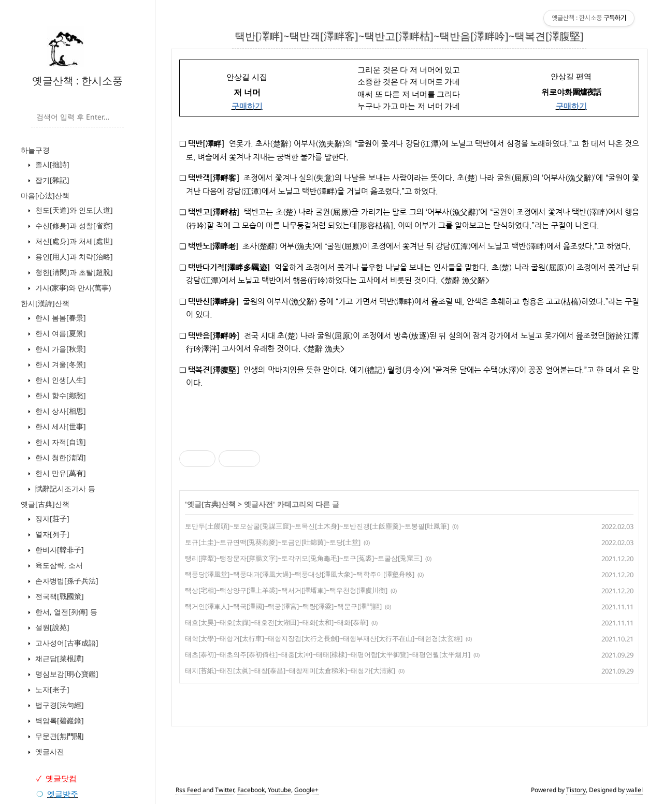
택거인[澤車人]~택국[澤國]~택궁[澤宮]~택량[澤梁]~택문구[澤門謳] (283, 606)
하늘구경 (35, 150)
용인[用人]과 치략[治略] (73, 256)
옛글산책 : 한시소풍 (77, 80)
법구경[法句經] (58, 705)
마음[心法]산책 (45, 195)
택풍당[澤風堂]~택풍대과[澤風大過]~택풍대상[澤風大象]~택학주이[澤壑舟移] (299, 574)
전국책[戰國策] (58, 596)
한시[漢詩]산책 (45, 303)
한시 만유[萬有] (59, 473)
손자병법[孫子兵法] (65, 581)
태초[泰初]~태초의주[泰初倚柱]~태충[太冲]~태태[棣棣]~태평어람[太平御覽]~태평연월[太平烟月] (327, 654)
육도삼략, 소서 (58, 565)
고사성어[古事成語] (65, 643)
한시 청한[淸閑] (59, 457)
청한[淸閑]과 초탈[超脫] (73, 272)
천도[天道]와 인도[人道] (73, 210)
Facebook (251, 789)
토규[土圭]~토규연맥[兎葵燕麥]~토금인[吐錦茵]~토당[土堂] (273, 542)
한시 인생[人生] (59, 380)
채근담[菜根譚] (58, 658)
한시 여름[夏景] (59, 333)
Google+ (306, 789)
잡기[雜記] (51, 180)
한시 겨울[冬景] (59, 364)
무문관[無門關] (58, 736)
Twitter (224, 789)
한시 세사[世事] (59, 426)
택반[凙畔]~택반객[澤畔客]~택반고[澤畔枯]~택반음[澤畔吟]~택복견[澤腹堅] (409, 36)
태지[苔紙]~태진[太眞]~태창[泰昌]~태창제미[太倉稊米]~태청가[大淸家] (290, 670)
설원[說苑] (51, 627)
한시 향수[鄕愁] (59, 395)
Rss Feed (188, 789)
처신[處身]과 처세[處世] (73, 241)
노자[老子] (51, 689)
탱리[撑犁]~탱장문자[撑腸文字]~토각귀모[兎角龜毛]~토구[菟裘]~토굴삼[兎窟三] (303, 558)
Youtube (279, 789)
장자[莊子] (51, 518)
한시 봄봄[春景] (59, 318)
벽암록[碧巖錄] (58, 720)
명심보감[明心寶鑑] (65, 674)
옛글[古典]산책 (45, 504)
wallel (634, 789)
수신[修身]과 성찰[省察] (73, 225)
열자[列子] (51, 534)
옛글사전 (48, 751)
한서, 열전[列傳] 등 (65, 612)
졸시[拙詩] (51, 164)
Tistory (576, 789)
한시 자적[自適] (59, 442)
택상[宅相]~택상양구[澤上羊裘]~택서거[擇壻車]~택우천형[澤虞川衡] (286, 590)
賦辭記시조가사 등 (64, 488)
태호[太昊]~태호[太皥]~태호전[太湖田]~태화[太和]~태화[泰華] (276, 622)
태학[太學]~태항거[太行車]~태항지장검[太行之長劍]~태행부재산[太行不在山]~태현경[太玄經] (324, 638)
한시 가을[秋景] (59, 349)
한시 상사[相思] (59, 411)
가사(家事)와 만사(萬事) (72, 288)
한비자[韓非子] (58, 549)
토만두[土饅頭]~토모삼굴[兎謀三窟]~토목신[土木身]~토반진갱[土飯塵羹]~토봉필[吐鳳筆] (317, 526)
